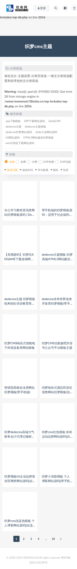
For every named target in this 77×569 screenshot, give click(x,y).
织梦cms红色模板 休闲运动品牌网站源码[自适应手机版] (57, 436)
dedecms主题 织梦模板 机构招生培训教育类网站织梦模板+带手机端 (19, 303)
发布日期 (12, 170)
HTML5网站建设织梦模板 (38, 137)
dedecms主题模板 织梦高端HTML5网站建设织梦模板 (57, 259)
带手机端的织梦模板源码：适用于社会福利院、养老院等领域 (57, 214)
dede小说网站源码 (46, 132)
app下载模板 (13, 121)
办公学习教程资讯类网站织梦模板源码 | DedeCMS (19, 214)
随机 (55, 170)
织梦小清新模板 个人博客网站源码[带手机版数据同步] (56, 480)
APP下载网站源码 (34, 121)
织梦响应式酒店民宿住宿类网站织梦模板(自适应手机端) (57, 392)
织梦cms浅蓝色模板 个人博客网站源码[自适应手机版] (19, 525)
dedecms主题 (13, 126)
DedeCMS (54, 121)
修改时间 (27, 170)
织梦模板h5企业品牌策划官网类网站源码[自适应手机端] (19, 480)
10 (53, 538)
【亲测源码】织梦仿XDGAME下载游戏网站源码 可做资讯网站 (19, 259)
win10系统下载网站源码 (20, 143)
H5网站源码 (13, 137)
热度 (65, 170)
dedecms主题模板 (35, 126)
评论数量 (43, 170)
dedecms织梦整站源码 (19, 132)
